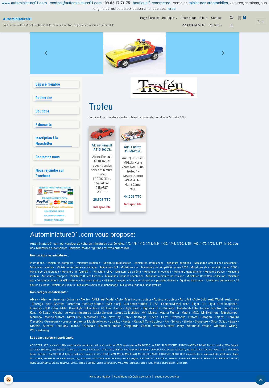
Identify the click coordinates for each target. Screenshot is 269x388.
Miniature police (60, 277)
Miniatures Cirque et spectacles (190, 277)
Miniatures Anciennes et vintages (97, 268)
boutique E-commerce (151, 3)
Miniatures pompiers (63, 264)
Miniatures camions (59, 268)
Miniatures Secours (155, 286)
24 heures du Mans (127, 286)
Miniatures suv (155, 268)
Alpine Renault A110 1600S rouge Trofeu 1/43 (102, 147)
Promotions (38, 264)
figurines (97, 249)
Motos (86, 249)
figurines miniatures (67, 286)
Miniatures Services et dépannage (193, 286)
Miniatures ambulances (158, 264)
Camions (74, 249)
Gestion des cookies (169, 382)
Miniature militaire (85, 277)
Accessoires (229, 282)
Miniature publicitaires (124, 264)
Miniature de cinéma (176, 273)
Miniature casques (196, 282)
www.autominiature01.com (24, 3)
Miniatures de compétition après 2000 (192, 268)
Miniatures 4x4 (132, 268)
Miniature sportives (191, 264)
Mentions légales (98, 382)
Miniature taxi (101, 282)
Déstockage (188, 18)
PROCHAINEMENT (194, 25)
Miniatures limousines (208, 273)
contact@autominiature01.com (76, 3)
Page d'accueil (149, 18)
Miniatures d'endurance (82, 273)
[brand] (58, 21)
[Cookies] (9, 379)
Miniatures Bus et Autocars (148, 277)
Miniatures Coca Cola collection (68, 282)
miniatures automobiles (208, 3)
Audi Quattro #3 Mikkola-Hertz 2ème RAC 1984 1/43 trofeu (133, 149)
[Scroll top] (260, 379)
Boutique (168, 18)
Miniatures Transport (114, 277)
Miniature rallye (147, 273)
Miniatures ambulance (98, 286)
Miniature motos (171, 282)
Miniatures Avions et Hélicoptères (135, 282)
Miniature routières (93, 264)
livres (171, 8)
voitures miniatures (94, 245)
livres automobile (118, 249)
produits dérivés (40, 286)
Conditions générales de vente (133, 382)
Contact (216, 18)
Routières (215, 25)
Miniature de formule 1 (117, 273)
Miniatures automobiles (51, 249)
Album (203, 18)
